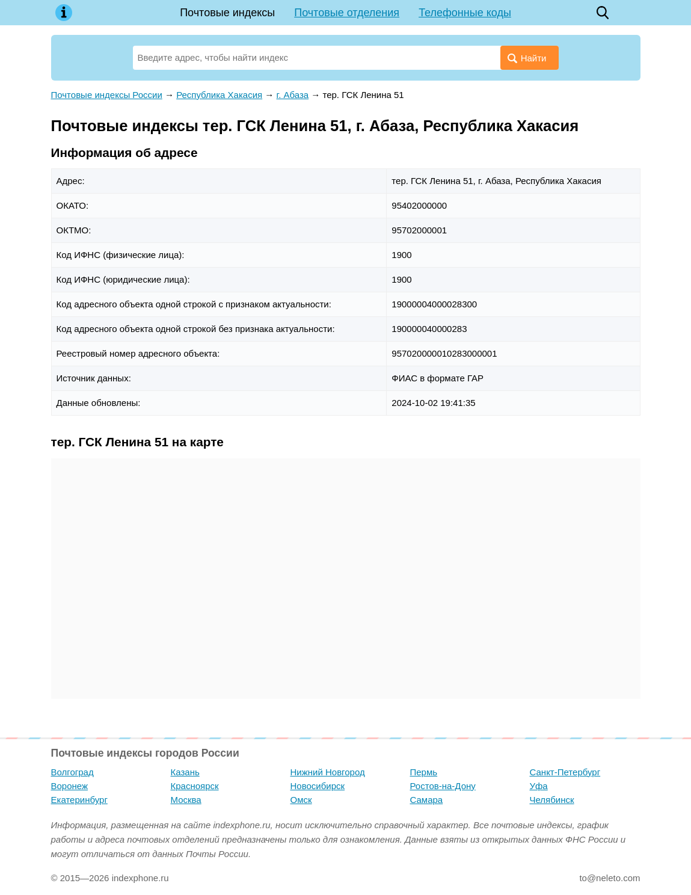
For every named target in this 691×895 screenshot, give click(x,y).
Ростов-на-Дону (443, 786)
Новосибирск (317, 786)
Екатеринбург (79, 800)
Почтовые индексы (227, 13)
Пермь (424, 772)
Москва (186, 800)
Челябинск (552, 800)
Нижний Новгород (327, 772)
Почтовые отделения (346, 13)
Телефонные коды (465, 13)
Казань (185, 772)
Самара (426, 800)
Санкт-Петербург (565, 772)
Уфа (539, 786)
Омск (301, 800)
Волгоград (72, 772)
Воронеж (69, 786)
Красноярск (195, 786)
